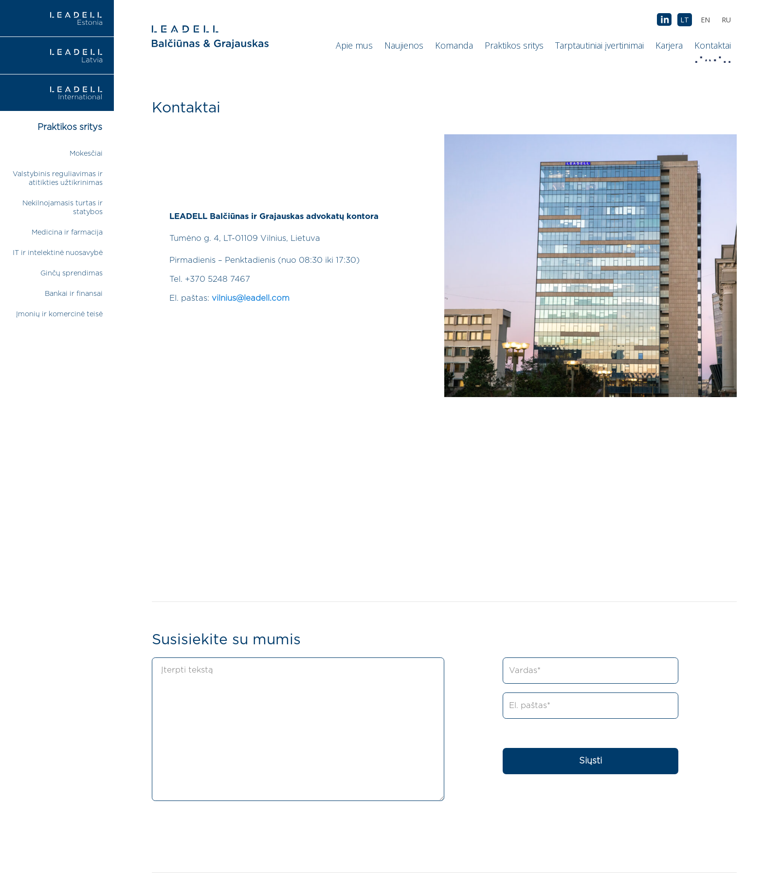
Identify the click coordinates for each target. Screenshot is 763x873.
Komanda (454, 45)
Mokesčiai (86, 153)
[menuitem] (726, 19)
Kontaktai (714, 48)
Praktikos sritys (514, 45)
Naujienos (403, 45)
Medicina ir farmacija (67, 232)
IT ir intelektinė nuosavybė (58, 252)
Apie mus (354, 45)
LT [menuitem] (684, 19)
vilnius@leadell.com (251, 298)
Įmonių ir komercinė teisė (59, 314)
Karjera (669, 45)
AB (664, 20)
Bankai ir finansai (74, 293)
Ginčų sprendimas (71, 273)
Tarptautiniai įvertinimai (599, 45)
